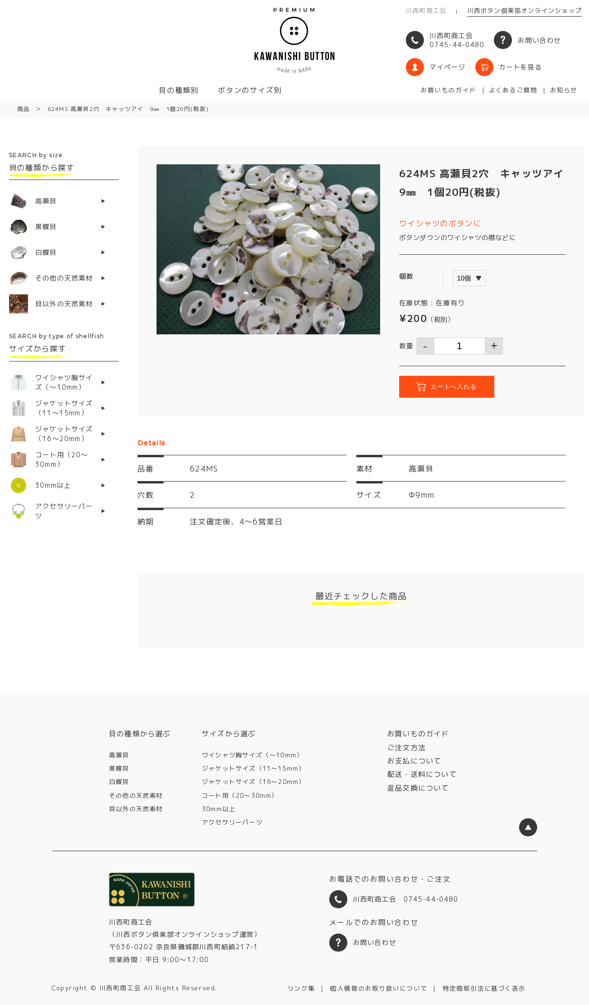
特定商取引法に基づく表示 (484, 988)
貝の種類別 (179, 90)
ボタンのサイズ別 (250, 90)
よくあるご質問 (513, 90)
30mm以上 (219, 808)
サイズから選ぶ (228, 734)
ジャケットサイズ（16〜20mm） (253, 781)
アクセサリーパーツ (232, 822)
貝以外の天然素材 (136, 808)
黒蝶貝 (119, 768)
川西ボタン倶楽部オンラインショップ (524, 10)
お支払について (414, 761)
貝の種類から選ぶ (140, 734)
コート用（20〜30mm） (240, 795)
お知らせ (564, 90)
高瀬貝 (119, 755)
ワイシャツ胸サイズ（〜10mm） (252, 755)
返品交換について (418, 788)
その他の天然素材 (136, 795)
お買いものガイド (448, 90)
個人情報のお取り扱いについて (378, 988)
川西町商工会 (426, 10)
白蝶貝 (119, 781)
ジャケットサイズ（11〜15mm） (253, 768)
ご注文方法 (406, 748)
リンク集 (301, 988)
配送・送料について (422, 774)
